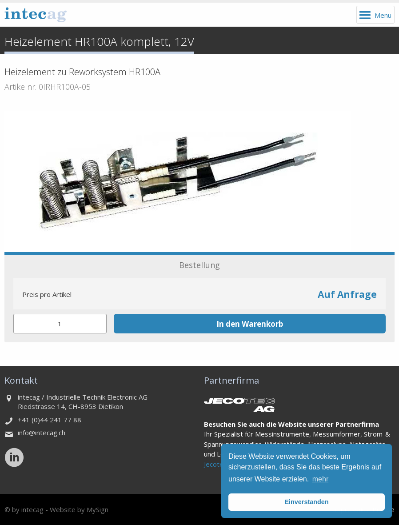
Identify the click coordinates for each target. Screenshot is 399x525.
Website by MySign (79, 509)
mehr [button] (320, 479)
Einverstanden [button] (306, 501)
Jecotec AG (220, 464)
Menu (383, 15)
